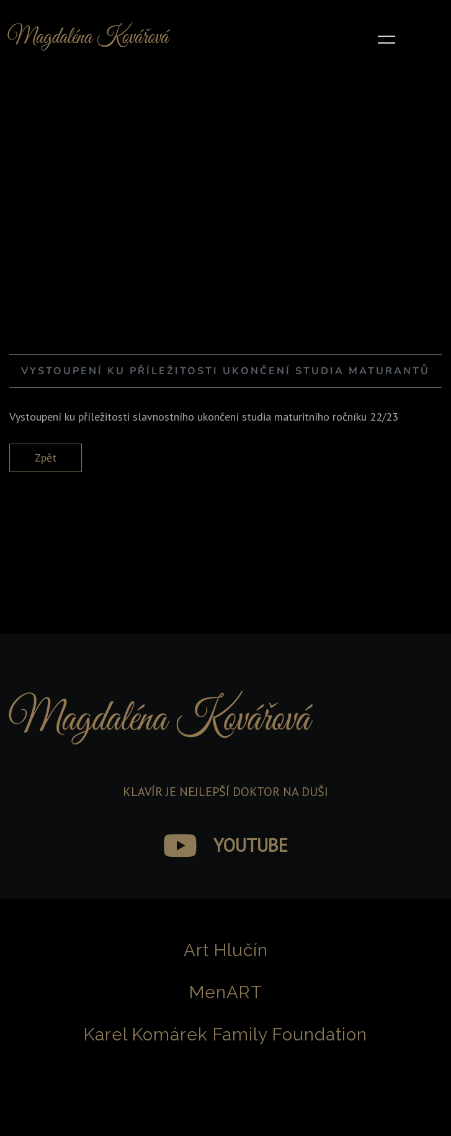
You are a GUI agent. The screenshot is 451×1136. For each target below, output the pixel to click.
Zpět (45, 457)
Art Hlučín (226, 950)
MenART (225, 992)
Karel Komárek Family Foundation (225, 1034)
